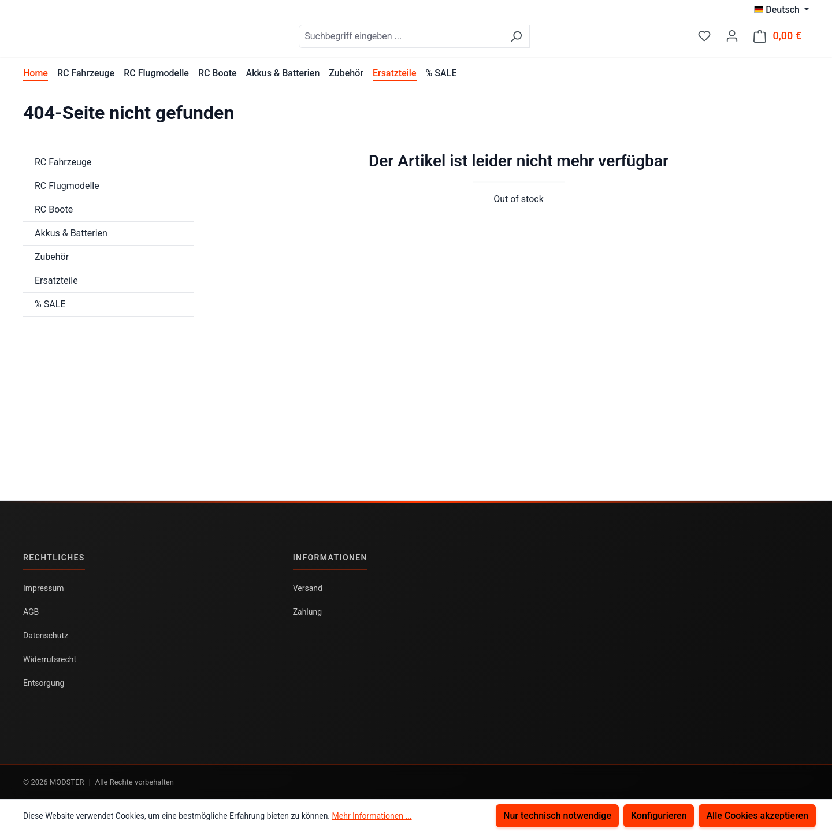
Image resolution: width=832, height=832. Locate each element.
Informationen (330, 557)
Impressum (43, 588)
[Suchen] (545, 39)
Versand (307, 588)
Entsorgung (43, 683)
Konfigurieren (659, 815)
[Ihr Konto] (732, 38)
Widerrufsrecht (49, 659)
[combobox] (430, 39)
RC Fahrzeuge (63, 167)
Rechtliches (54, 557)
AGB (31, 611)
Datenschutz (45, 635)
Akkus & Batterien (71, 238)
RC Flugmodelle (67, 191)
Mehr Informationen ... (372, 815)
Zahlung (307, 611)
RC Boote (54, 215)
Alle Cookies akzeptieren (757, 815)
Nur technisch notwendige (557, 815)
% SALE (50, 309)
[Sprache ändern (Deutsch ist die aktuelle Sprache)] (781, 10)
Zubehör (52, 262)
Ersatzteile (56, 286)
